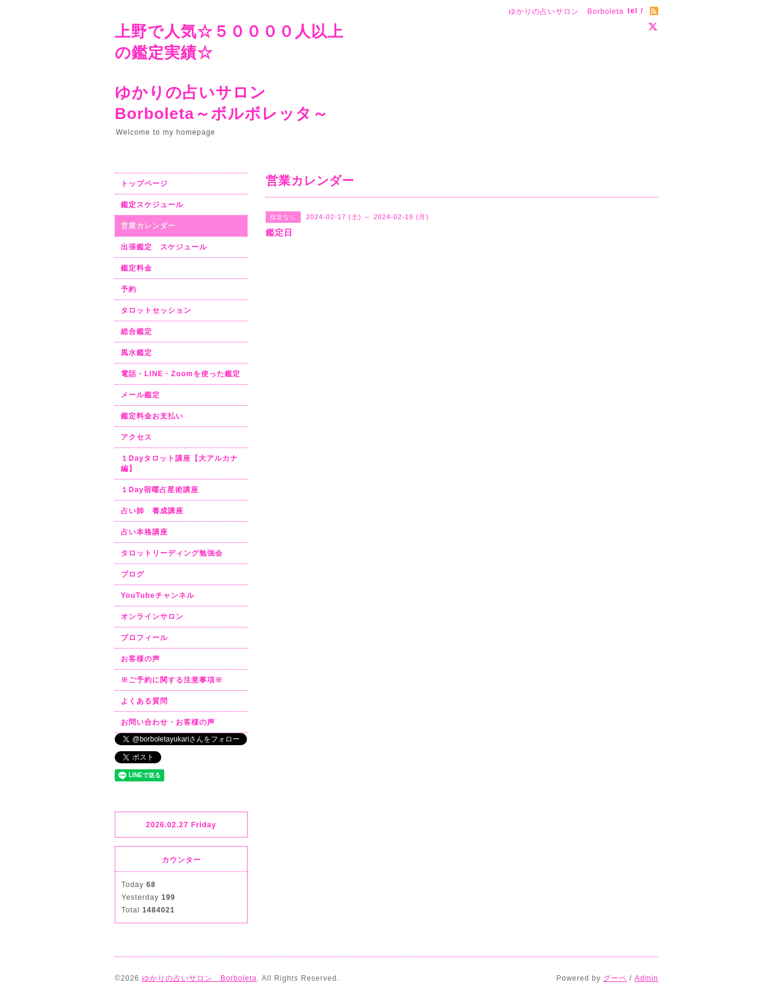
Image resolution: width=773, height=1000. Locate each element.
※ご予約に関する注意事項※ (172, 680)
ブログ (132, 574)
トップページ (144, 183)
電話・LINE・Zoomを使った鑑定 (180, 374)
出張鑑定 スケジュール (164, 247)
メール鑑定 (140, 395)
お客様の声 (140, 659)
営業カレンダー (148, 226)
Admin (646, 978)
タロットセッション (156, 310)
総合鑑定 (136, 331)
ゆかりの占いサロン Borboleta (199, 978)
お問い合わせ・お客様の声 (168, 722)
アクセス (136, 437)
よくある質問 (144, 701)
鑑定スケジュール (152, 204)
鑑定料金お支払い (152, 416)
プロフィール (144, 637)
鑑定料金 (136, 268)
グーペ (615, 978)
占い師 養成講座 (152, 511)
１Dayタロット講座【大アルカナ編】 (179, 463)
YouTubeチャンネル (157, 595)
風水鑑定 (136, 352)
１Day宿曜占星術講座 (160, 490)
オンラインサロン (152, 616)
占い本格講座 (144, 532)
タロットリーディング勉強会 (172, 553)
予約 (128, 289)
